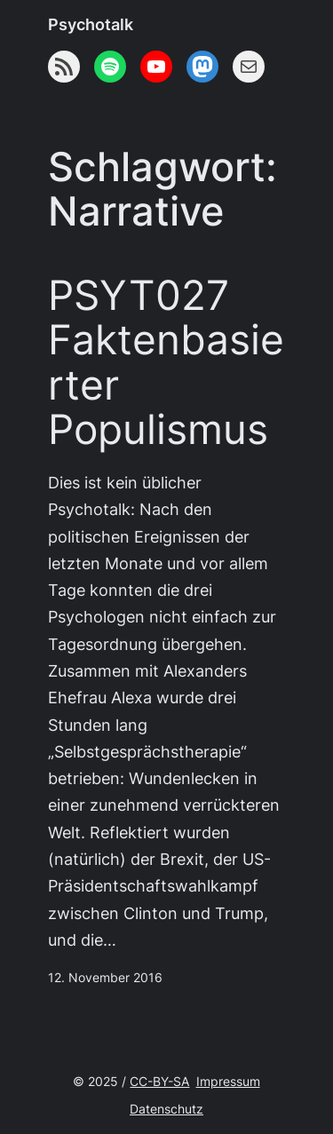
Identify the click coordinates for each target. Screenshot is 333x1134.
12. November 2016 (105, 978)
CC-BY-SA (159, 1082)
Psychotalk (90, 24)
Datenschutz (166, 1109)
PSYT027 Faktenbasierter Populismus (166, 363)
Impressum (228, 1082)
